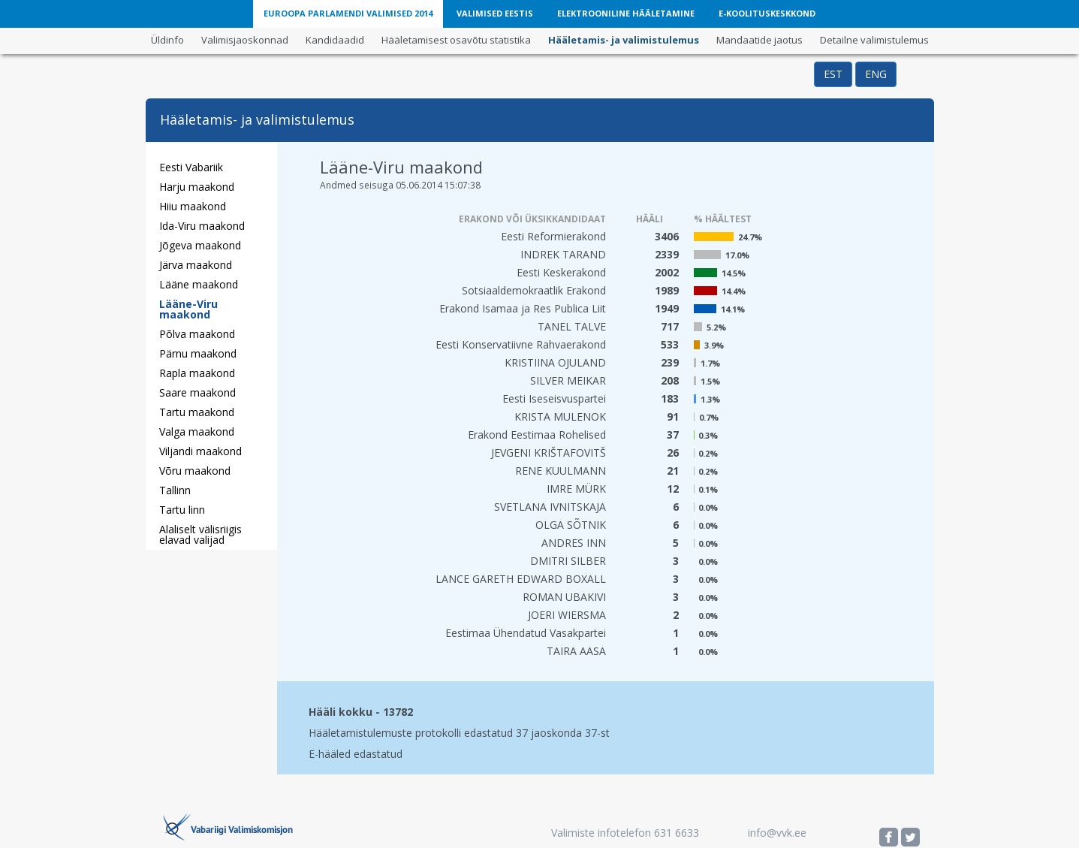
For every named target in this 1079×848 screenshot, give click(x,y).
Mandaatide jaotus (759, 40)
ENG (876, 74)
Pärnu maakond (198, 353)
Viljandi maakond (200, 451)
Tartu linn (182, 509)
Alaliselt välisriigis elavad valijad (200, 534)
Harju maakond (196, 187)
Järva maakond (195, 265)
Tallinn (175, 490)
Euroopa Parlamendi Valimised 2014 (348, 13)
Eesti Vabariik (191, 167)
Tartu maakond (196, 412)
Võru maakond (195, 470)
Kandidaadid (335, 40)
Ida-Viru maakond (202, 226)
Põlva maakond (197, 334)
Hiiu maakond (192, 206)
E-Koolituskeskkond (767, 13)
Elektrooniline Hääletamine (626, 13)
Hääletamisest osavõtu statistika (456, 40)
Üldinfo (167, 40)
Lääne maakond (198, 284)
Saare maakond (197, 392)
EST (833, 74)
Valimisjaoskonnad (244, 40)
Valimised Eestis (495, 13)
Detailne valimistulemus (874, 40)
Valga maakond (196, 431)
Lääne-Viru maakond (188, 309)
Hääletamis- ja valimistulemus (623, 40)
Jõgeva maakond (200, 245)
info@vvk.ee (777, 832)
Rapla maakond (197, 373)
